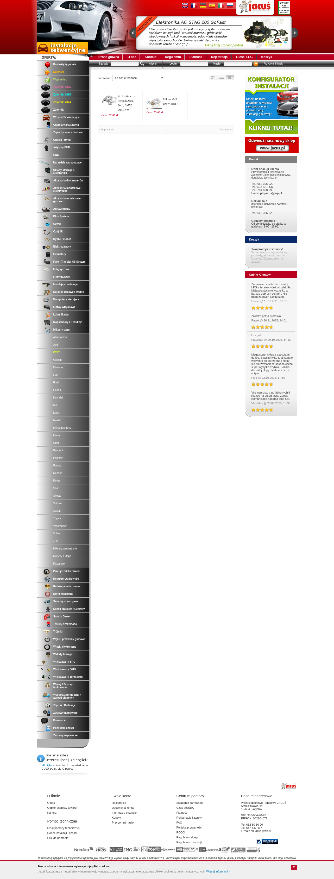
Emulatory (59, 254)
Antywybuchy (61, 208)
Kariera (51, 812)
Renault (57, 473)
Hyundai (58, 397)
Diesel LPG (244, 57)
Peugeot (58, 450)
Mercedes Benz (62, 427)
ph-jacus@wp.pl (271, 193)
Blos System (61, 216)
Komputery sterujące (66, 299)
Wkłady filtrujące (63, 654)
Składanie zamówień (190, 802)
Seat (56, 488)
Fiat (55, 375)
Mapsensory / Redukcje (67, 322)
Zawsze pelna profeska (266, 316)
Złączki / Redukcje (64, 705)
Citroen (57, 359)
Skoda (57, 495)
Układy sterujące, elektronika (64, 171)
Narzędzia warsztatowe (67, 162)
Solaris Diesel (62, 616)
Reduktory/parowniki (66, 578)
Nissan (57, 435)
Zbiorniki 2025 (62, 94)
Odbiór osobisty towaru (62, 807)
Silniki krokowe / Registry (69, 609)
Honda (57, 390)
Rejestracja (219, 57)
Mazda (57, 420)
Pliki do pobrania (57, 837)
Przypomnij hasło (273, 63)
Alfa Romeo (60, 337)
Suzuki (57, 510)
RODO (181, 832)
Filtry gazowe (61, 269)
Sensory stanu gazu (65, 601)
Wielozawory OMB (64, 669)
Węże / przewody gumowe (69, 639)
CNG (56, 155)
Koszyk (266, 57)
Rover (56, 480)
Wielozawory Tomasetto (68, 676)
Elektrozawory (62, 246)
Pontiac (57, 465)
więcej (153, 63)
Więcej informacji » (218, 871)
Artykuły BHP (61, 147)
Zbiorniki (58, 109)
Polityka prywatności (190, 827)
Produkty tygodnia (64, 64)
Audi (56, 344)
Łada (56, 412)
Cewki (57, 224)
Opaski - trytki (62, 139)
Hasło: (217, 63)
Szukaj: (103, 63)
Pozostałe (59, 563)
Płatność (196, 57)
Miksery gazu (61, 329)
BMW (56, 352)
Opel (56, 442)
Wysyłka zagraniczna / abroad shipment (67, 696)
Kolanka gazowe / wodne (68, 291)
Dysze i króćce (62, 239)
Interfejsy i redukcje (65, 284)
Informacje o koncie (124, 812)
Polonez (58, 458)
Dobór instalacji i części (62, 832)
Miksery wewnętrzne (65, 548)
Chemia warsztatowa (66, 124)
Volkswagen (60, 525)
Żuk (55, 541)
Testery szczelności (65, 624)
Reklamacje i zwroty (189, 817)
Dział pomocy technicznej (63, 828)
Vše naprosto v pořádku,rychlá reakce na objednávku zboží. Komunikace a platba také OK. (270, 395)
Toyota (57, 518)
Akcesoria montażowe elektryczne (67, 189)
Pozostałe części (63, 727)
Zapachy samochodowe (68, 132)
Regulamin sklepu (188, 837)
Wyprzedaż (60, 79)
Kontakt (150, 57)
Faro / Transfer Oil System (69, 261)
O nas (132, 57)
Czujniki (58, 231)
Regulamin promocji (189, 842)
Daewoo (58, 367)
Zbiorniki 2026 (62, 87)
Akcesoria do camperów (68, 180)
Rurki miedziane (63, 593)
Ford (56, 382)
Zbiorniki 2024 (62, 102)
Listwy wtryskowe (64, 307)
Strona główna (108, 57)
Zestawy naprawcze (65, 712)
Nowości (58, 72)
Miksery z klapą (62, 556)
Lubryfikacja (61, 314)
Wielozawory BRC (64, 661)
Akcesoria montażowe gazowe (67, 200)
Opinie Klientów (260, 274)
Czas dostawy (185, 807)
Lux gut (256, 335)
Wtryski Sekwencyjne (66, 117)
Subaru (57, 503)
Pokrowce (59, 720)
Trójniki (58, 631)
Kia (55, 405)
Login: (173, 63)
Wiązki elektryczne (64, 646)
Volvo (56, 533)
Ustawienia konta (123, 807)
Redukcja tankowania (66, 586)
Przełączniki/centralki (66, 571)
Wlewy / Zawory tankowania (63, 686)
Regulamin (173, 57)
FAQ (179, 822)
